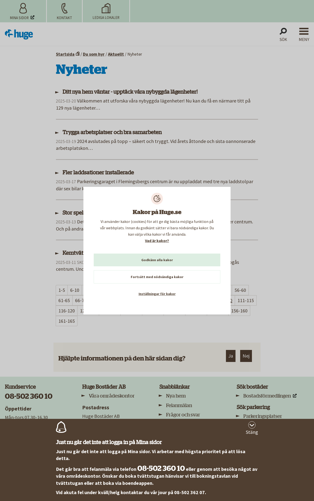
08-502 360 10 (161, 468)
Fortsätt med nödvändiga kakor (157, 277)
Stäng (252, 432)
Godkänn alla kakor (157, 260)
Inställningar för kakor (157, 294)
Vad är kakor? (157, 240)
